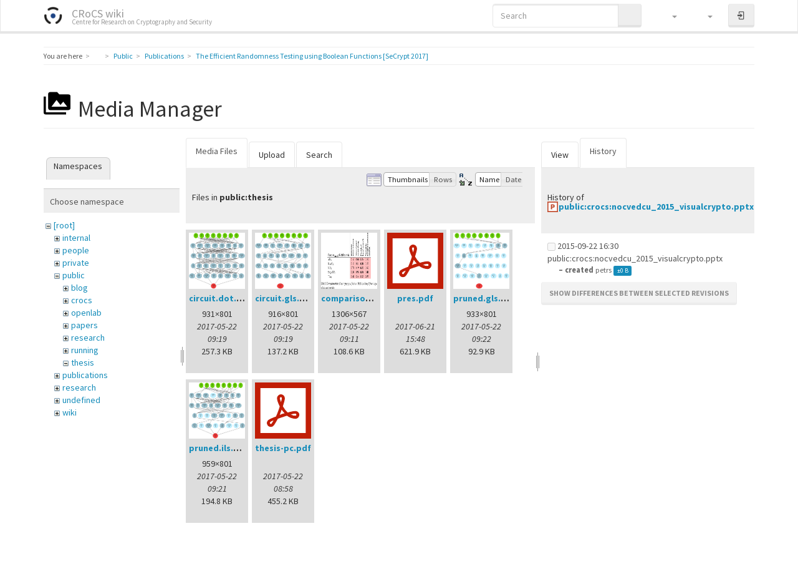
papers (84, 325)
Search (319, 154)
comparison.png (355, 298)
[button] (668, 15)
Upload (272, 154)
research (88, 337)
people (75, 250)
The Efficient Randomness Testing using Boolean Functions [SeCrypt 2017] (312, 56)
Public (123, 56)
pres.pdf (415, 298)
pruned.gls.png (485, 298)
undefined (81, 400)
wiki (69, 412)
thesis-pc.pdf (283, 448)
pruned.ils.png (219, 448)
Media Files (217, 151)
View (560, 154)
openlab (86, 312)
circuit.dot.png (220, 298)
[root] (64, 225)
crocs (81, 300)
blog (79, 287)
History (603, 151)
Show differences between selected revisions (639, 293)
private (75, 262)
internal (76, 237)
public (73, 275)
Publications (164, 56)
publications (85, 375)
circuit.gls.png (285, 298)
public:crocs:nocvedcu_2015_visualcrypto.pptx (656, 206)
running (85, 350)
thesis (82, 362)
